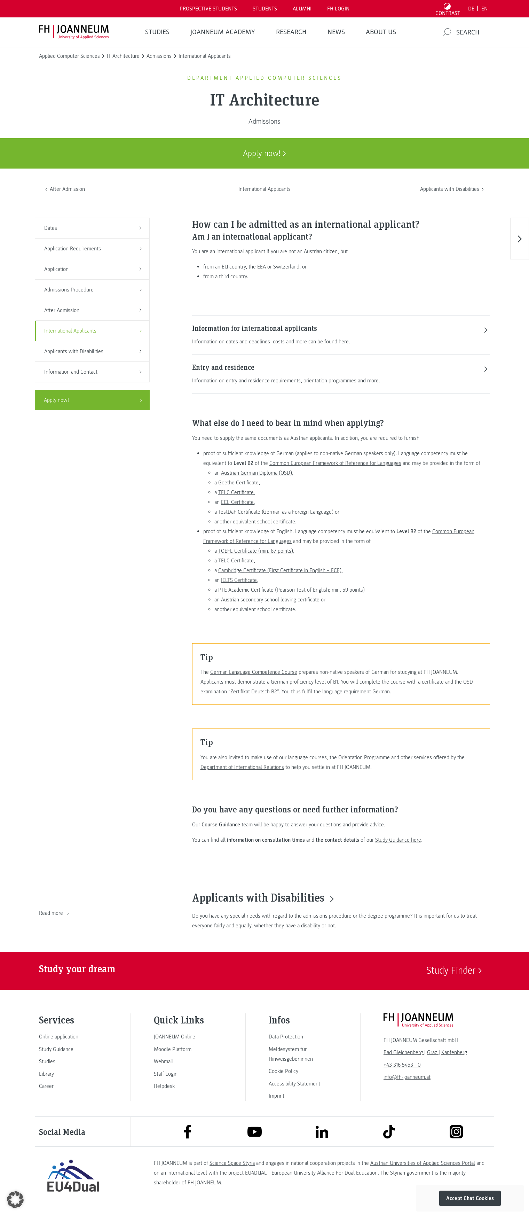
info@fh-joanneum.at (407, 1077)
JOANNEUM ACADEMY (222, 32)
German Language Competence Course (253, 672)
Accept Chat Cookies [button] (470, 1198)
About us (381, 32)
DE (471, 8)
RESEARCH (291, 32)
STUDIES (157, 32)
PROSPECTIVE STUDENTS (208, 8)
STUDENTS (265, 8)
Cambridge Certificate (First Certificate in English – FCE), (280, 570)
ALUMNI (302, 8)
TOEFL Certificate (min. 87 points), (256, 550)
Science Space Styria (232, 1163)
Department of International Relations (242, 767)
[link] (73, 1037)
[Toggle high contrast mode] (448, 8)
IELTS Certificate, (239, 580)
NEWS (336, 32)
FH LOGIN (338, 8)
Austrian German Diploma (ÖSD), (257, 472)
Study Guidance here (398, 839)
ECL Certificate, (238, 502)
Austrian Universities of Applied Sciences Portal (422, 1163)
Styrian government (411, 1172)
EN (484, 8)
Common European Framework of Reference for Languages (335, 463)
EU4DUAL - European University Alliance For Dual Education (311, 1172)
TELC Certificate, (236, 492)
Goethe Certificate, (239, 482)
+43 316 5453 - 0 (402, 1064)
